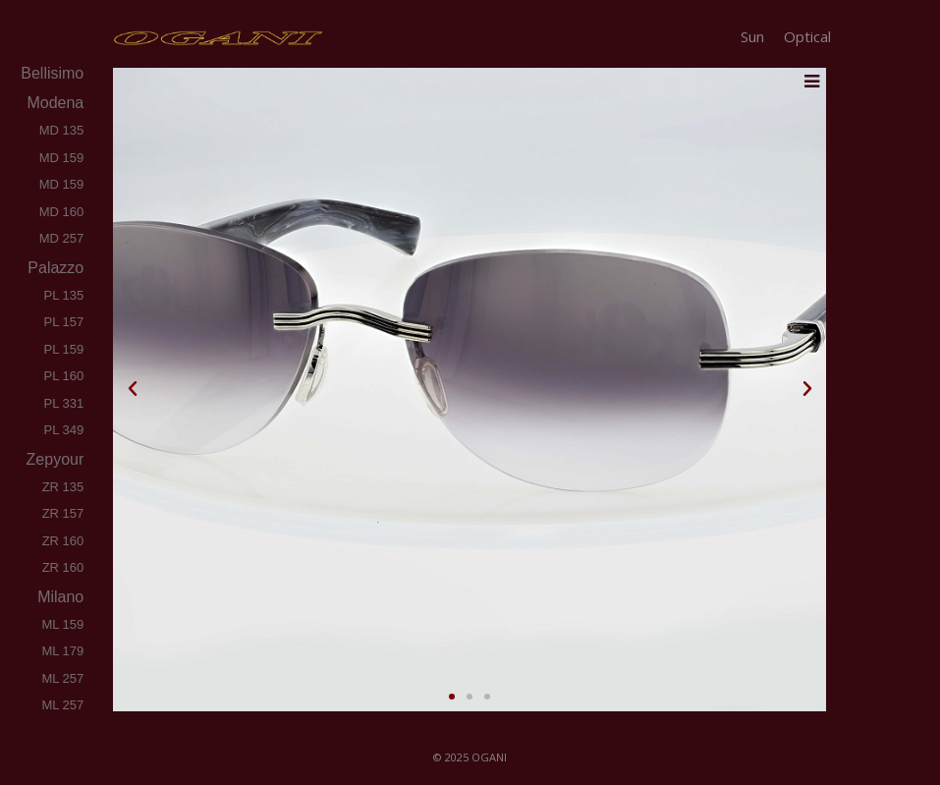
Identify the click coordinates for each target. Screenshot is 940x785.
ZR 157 (63, 513)
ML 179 (62, 651)
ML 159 (62, 624)
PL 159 (64, 349)
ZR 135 (63, 486)
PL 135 (64, 295)
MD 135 (61, 130)
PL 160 (64, 375)
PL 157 (64, 321)
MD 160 (61, 211)
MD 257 (61, 238)
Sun (752, 36)
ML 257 (62, 678)
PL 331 (64, 403)
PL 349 (64, 429)
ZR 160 (63, 540)
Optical (807, 36)
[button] (132, 389)
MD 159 (61, 157)
